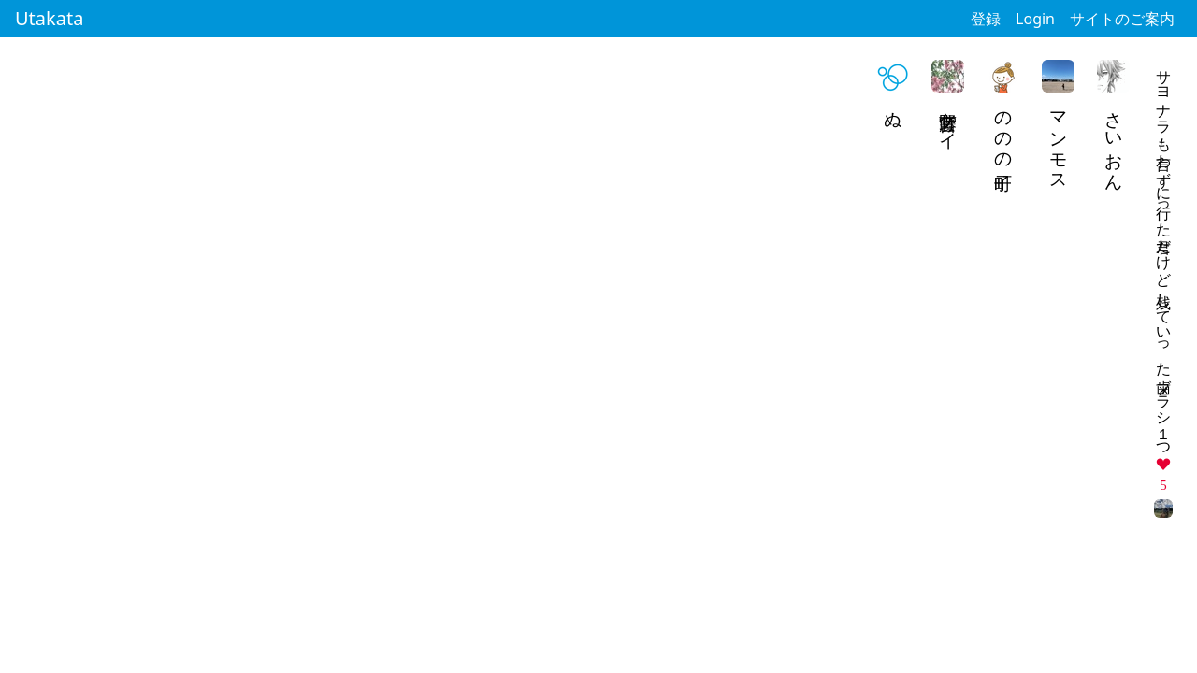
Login (1035, 18)
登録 (986, 18)
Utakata (49, 18)
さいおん (1114, 141)
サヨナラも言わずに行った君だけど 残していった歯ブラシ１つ (1164, 255)
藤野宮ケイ (949, 120)
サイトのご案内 (1122, 18)
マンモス (1059, 141)
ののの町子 (1004, 131)
